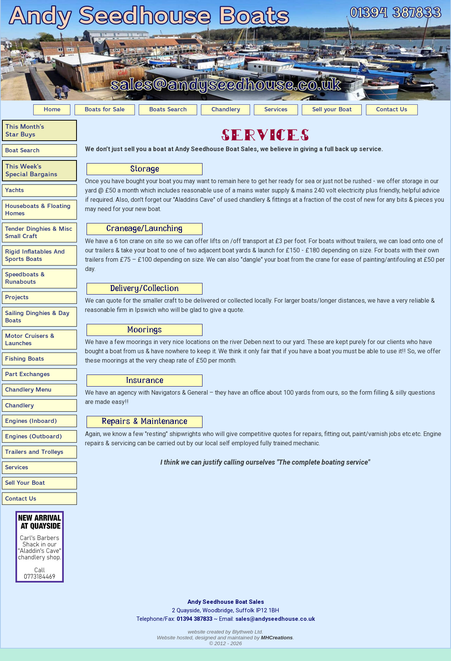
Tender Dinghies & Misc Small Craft (38, 232)
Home (52, 109)
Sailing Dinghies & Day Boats (37, 317)
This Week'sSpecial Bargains (31, 170)
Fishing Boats (24, 358)
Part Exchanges (27, 374)
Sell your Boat (332, 109)
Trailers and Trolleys (34, 451)
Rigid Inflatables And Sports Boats (35, 255)
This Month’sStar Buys (24, 130)
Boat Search (22, 150)
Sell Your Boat (25, 482)
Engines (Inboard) (31, 420)
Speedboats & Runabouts (25, 278)
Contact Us (391, 109)
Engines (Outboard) (33, 436)
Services (276, 109)
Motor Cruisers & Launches (29, 339)
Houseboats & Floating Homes (38, 210)
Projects (17, 297)
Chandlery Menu (28, 389)
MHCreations (277, 638)
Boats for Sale (104, 109)
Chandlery (225, 109)
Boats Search (168, 109)
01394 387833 (194, 618)
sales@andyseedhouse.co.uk (275, 618)
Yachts (14, 190)
